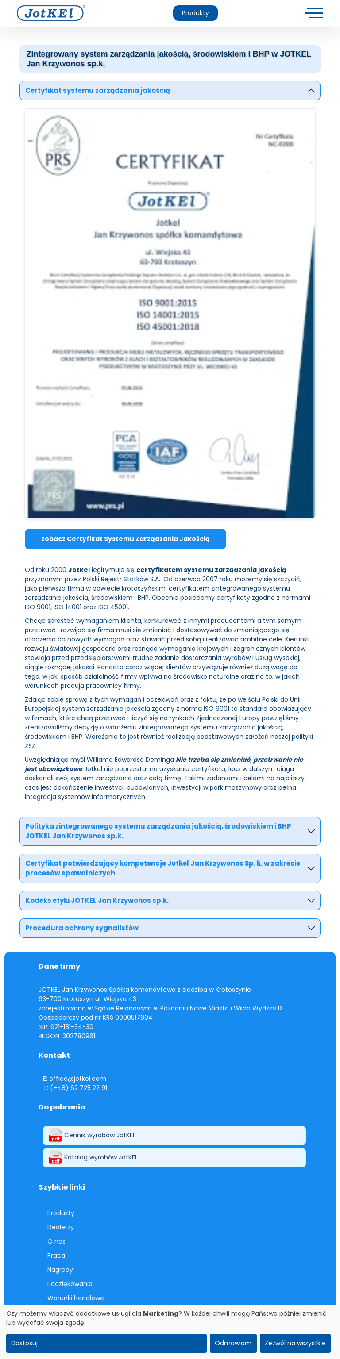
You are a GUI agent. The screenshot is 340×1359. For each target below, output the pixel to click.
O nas (56, 1241)
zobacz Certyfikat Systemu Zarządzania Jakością (125, 538)
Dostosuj (24, 1343)
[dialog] (170, 1332)
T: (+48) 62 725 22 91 (75, 1087)
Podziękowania (70, 1283)
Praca (56, 1255)
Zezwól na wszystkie (295, 1343)
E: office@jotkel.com (74, 1078)
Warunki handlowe (75, 1298)
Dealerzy (60, 1227)
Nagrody (60, 1269)
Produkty (195, 12)
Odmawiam (233, 1343)
